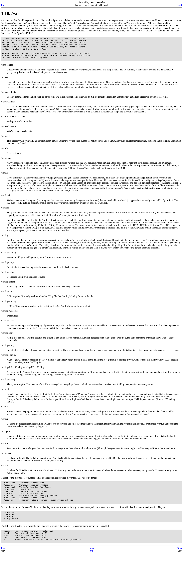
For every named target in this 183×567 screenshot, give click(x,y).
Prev (3, 5)
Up (91, 564)
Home (91, 562)
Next (179, 5)
